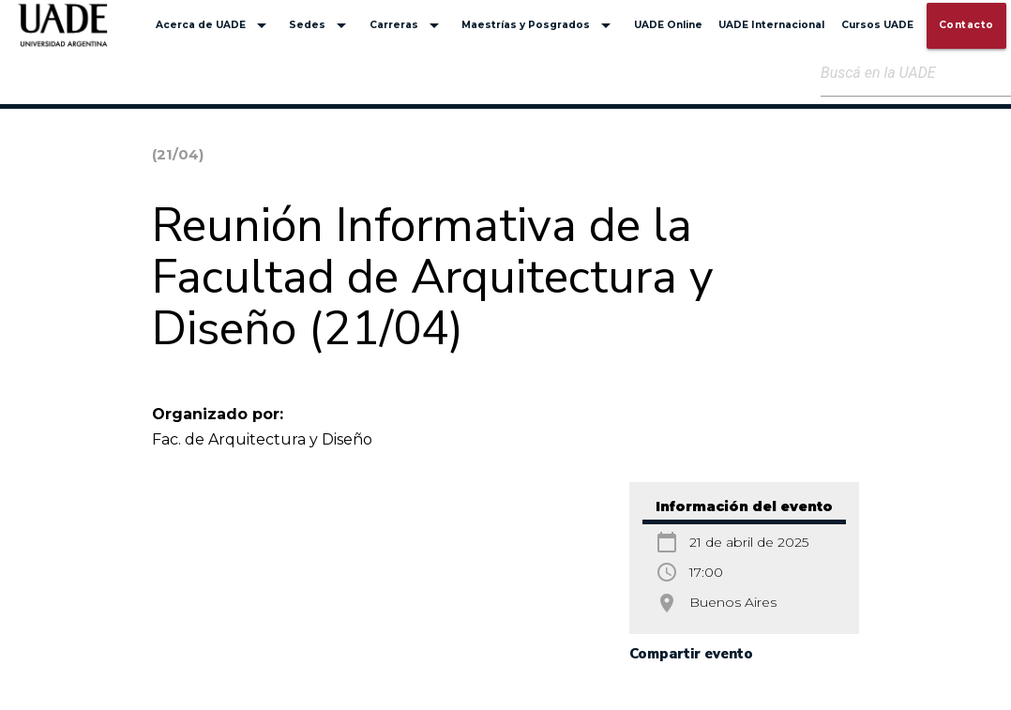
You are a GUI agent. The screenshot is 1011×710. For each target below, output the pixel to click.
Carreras (407, 25)
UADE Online (668, 25)
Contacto (966, 25)
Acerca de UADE (214, 25)
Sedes (321, 25)
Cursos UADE (877, 25)
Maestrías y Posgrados (539, 25)
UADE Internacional (771, 25)
